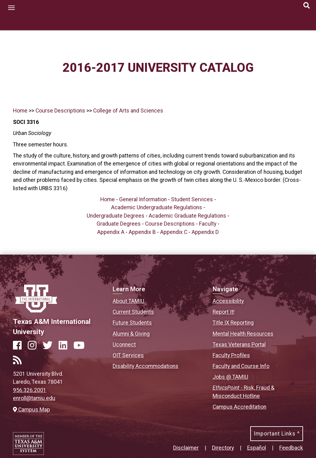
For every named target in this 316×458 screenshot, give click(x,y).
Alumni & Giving (131, 334)
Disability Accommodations (145, 366)
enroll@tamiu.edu (34, 398)
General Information (143, 199)
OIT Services (128, 355)
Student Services (192, 199)
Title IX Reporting (233, 323)
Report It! (224, 312)
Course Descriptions (60, 111)
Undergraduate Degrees (115, 216)
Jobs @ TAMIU (230, 377)
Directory (223, 448)
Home (20, 111)
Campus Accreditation (239, 407)
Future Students (132, 323)
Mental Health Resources (243, 334)
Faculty (207, 224)
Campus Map (31, 410)
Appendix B (142, 232)
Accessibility (228, 301)
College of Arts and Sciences (128, 111)
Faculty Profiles (231, 355)
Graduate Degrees (119, 224)
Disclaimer (186, 448)
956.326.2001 (29, 390)
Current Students (133, 312)
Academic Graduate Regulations (187, 216)
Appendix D (205, 232)
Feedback (291, 448)
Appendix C (173, 232)
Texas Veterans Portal (239, 344)
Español (256, 448)
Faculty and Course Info (241, 366)
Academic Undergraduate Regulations (156, 207)
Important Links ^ (277, 434)
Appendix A (110, 232)
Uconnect (124, 344)
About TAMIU (128, 301)
